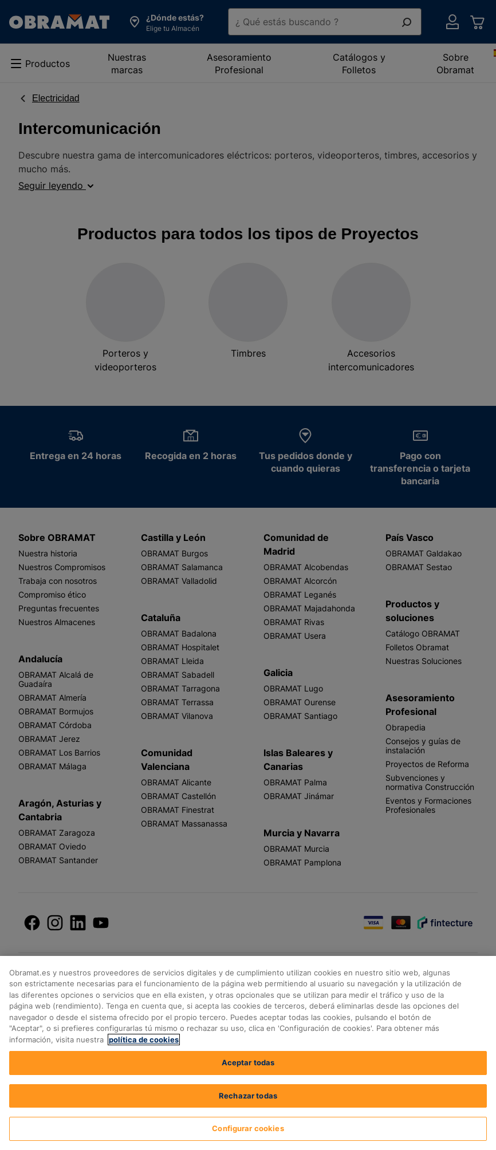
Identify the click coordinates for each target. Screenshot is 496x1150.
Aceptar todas (248, 1062)
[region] (248, 1053)
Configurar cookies (248, 1128)
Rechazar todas (248, 1095)
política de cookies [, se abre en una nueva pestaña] (144, 1039)
